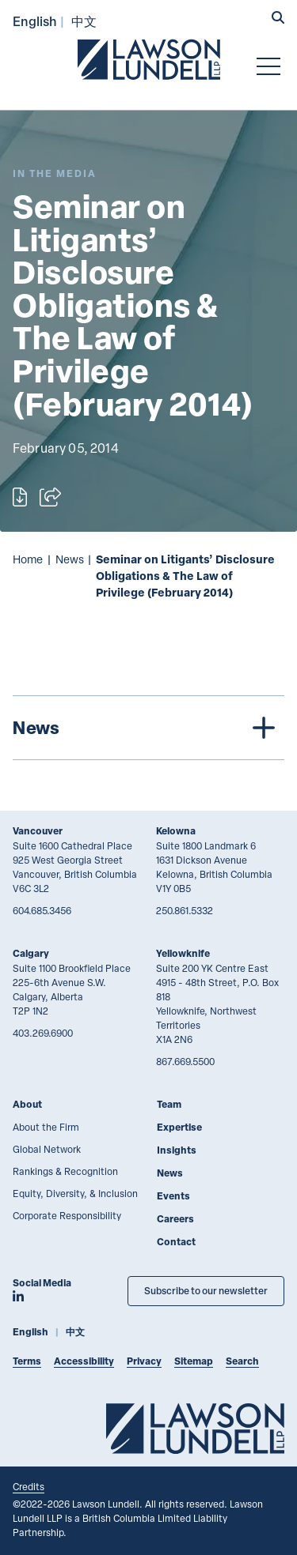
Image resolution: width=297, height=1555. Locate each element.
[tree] (148, 727)
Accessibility (84, 1361)
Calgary (31, 953)
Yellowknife (183, 953)
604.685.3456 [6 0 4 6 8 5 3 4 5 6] (42, 910)
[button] (278, 18)
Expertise (179, 1127)
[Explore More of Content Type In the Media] (55, 173)
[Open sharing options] (50, 497)
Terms (27, 1361)
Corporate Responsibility (67, 1215)
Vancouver (38, 831)
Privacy (144, 1361)
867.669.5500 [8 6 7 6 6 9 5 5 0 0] (185, 1061)
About (27, 1104)
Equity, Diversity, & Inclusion (75, 1193)
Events (173, 1196)
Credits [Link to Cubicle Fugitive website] (28, 1486)
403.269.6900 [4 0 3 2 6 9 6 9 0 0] (43, 1032)
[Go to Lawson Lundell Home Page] (149, 59)
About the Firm (46, 1126)
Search (242, 1361)
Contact (176, 1241)
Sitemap (193, 1361)
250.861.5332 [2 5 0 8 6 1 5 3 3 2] (184, 910)
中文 (84, 21)
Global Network (47, 1149)
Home (28, 559)
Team (169, 1104)
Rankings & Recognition (65, 1171)
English (35, 21)
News (69, 559)
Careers (175, 1219)
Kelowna (176, 831)
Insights (176, 1150)
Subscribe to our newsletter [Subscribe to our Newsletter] (206, 1290)
